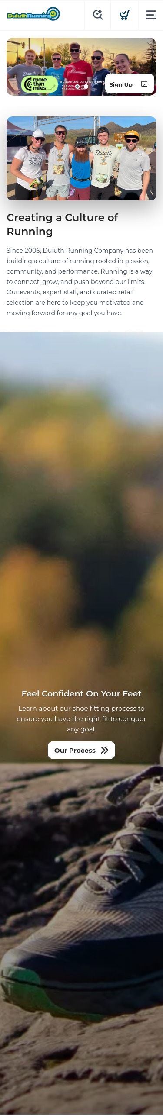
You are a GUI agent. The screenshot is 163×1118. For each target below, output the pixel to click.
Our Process (75, 750)
